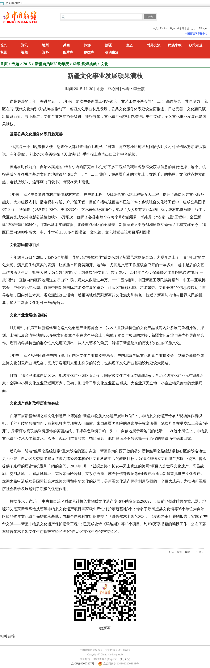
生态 (129, 45)
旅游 (87, 45)
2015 (27, 64)
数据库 (89, 52)
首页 (3, 45)
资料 (45, 52)
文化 (104, 64)
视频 (24, 52)
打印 (171, 552)
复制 (179, 552)
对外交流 (153, 45)
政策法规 (195, 45)
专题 (3, 52)
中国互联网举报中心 (196, 33)
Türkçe (203, 28)
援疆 (108, 45)
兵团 (66, 45)
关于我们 (125, 659)
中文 (155, 28)
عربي (194, 28)
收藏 (187, 552)
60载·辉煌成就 (85, 64)
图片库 (68, 52)
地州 (45, 45)
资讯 (24, 45)
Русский (175, 28)
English (164, 28)
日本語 (185, 28)
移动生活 (111, 52)
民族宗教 (174, 45)
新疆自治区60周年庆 (52, 64)
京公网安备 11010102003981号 (121, 663)
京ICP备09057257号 (82, 663)
